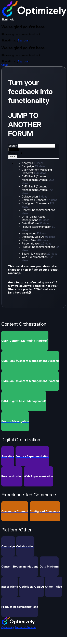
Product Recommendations (39, 247)
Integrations (29, 233)
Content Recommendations (39, 210)
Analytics (28, 163)
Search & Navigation (34, 253)
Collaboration (30, 196)
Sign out (23, 40)
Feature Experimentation (37, 226)
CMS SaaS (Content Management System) (35, 188)
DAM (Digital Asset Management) (33, 218)
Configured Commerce (36, 203)
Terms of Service (25, 627)
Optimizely (7, 627)
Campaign (28, 166)
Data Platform (30, 223)
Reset (13, 156)
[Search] (13, 149)
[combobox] (36, 146)
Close (4, 64)
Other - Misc (29, 240)
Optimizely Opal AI (33, 236)
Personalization (31, 243)
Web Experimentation (35, 257)
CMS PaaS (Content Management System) (35, 178)
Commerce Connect (34, 200)
